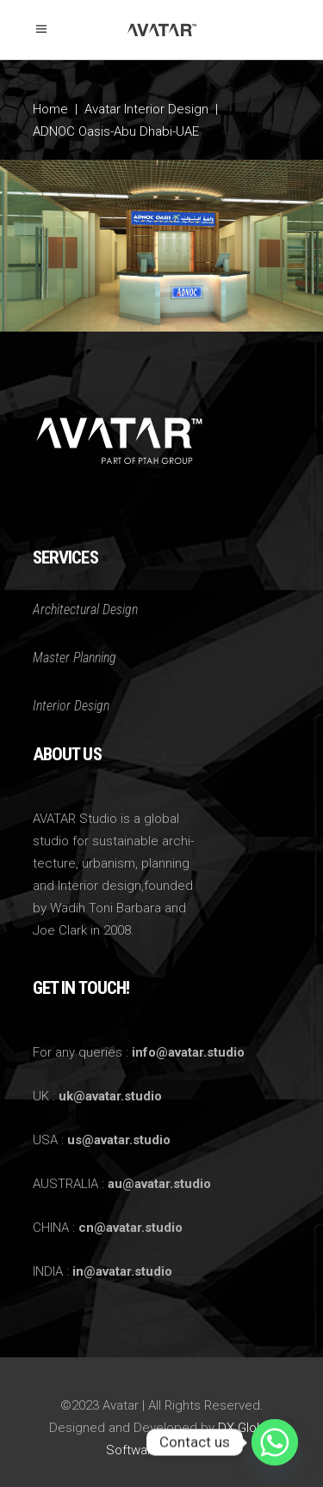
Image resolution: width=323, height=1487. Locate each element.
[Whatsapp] (275, 1442)
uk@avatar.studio (110, 1096)
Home (50, 109)
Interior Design (71, 706)
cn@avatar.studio (130, 1227)
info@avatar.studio (188, 1052)
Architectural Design (85, 609)
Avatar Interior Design (146, 109)
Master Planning (74, 657)
